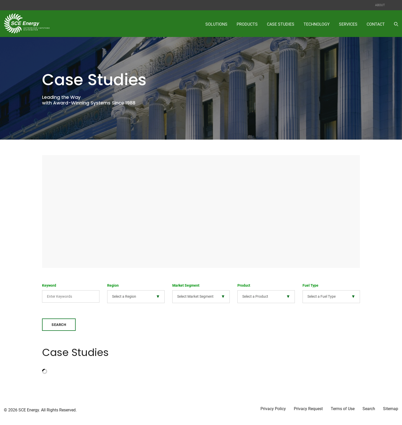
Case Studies (280, 24)
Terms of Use (343, 409)
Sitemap (390, 409)
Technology (317, 24)
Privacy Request (308, 409)
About (380, 5)
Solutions (216, 24)
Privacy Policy (273, 409)
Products (247, 24)
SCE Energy (28, 410)
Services (348, 24)
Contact (376, 24)
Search (59, 325)
